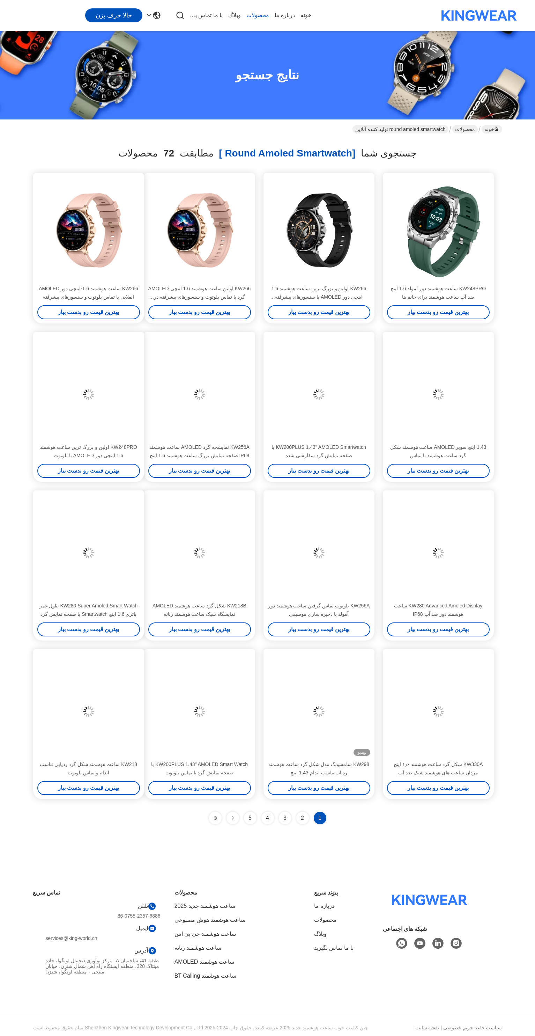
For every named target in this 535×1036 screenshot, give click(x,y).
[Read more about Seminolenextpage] (232, 818)
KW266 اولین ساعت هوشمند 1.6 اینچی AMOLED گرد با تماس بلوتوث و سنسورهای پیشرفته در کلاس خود (199, 297)
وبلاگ (234, 15)
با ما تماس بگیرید (206, 15)
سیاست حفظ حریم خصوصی (472, 1027)
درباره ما (285, 15)
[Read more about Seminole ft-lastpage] (215, 818)
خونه (305, 15)
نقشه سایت (427, 1027)
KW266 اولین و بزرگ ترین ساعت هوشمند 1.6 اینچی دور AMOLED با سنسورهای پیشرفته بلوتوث (319, 297)
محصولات (257, 15)
